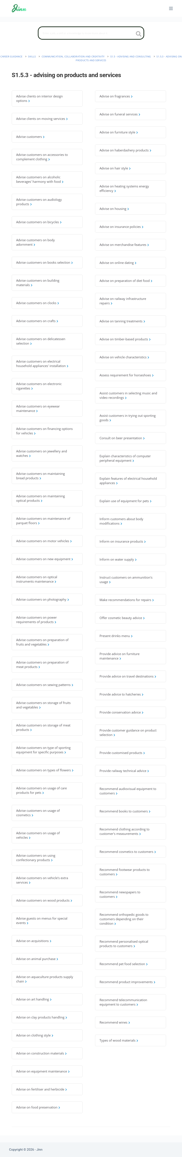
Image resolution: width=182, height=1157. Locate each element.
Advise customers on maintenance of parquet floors (43, 520)
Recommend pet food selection (122, 964)
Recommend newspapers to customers (120, 894)
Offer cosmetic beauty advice (121, 618)
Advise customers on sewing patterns (43, 685)
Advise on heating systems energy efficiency (124, 188)
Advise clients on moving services (40, 118)
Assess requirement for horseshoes (125, 375)
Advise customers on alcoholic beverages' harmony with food (38, 179)
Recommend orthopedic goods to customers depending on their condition (124, 919)
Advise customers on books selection (43, 262)
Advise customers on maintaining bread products (40, 475)
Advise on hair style (114, 168)
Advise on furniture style (117, 132)
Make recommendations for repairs (125, 600)
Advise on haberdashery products (124, 150)
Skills (32, 56)
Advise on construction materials (40, 1053)
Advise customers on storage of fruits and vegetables (43, 705)
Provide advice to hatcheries (120, 694)
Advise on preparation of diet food (125, 281)
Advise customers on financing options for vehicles (44, 431)
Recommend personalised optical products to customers (124, 943)
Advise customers (29, 136)
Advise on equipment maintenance (41, 1071)
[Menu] (171, 8)
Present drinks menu (115, 636)
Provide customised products (121, 753)
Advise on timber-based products (124, 339)
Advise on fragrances (115, 96)
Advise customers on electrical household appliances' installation (41, 363)
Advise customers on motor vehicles (42, 541)
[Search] (91, 33)
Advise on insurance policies (120, 226)
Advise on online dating (117, 262)
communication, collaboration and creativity (73, 56)
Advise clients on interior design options (39, 98)
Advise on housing (113, 208)
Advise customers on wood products (43, 900)
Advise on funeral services (119, 114)
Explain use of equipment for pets (124, 501)
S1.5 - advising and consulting (130, 56)
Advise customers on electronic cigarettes (39, 386)
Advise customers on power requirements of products (36, 619)
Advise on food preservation (36, 1107)
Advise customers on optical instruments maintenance (36, 579)
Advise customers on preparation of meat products (42, 664)
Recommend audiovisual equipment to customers (128, 791)
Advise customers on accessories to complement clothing (42, 156)
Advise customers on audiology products (39, 201)
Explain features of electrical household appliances (128, 480)
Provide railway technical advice (123, 771)
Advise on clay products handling (40, 1017)
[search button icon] (138, 34)
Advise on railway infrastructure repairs (123, 301)
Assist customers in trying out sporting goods (128, 417)
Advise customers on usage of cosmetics (38, 812)
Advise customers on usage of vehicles (38, 835)
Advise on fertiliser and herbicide (40, 1089)
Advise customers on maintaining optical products (40, 498)
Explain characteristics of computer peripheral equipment (125, 458)
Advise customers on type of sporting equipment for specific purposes (43, 749)
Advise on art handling (32, 999)
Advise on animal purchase (35, 959)
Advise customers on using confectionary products (35, 857)
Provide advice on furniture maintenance (119, 656)
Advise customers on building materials (37, 282)
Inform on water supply (117, 559)
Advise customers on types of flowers (43, 770)
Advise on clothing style (33, 1035)
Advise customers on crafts (35, 321)
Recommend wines (113, 1022)
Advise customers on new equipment (43, 559)
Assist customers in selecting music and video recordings (128, 395)
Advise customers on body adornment (35, 242)
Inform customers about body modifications (121, 521)
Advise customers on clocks (36, 303)
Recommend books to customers (124, 811)
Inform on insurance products (121, 541)
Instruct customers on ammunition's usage (126, 579)
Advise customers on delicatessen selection (40, 341)
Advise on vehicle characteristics (123, 357)
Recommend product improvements (126, 982)
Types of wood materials (117, 1040)
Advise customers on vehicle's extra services (42, 880)
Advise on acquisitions (32, 941)
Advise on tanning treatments (121, 321)
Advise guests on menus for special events (41, 920)
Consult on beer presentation (121, 438)
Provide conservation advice (120, 712)
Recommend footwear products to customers (125, 871)
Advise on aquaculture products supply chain (44, 979)
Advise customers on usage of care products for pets (41, 790)
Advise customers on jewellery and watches (41, 453)
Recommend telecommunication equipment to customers (123, 1002)
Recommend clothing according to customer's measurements (124, 831)
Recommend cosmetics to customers (126, 851)
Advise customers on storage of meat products (43, 727)
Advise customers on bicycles (37, 222)
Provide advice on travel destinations (127, 676)
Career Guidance (11, 56)
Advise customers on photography (41, 599)
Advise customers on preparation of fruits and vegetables (42, 642)
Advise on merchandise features (123, 244)
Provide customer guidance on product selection (128, 732)
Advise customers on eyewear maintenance (38, 408)
